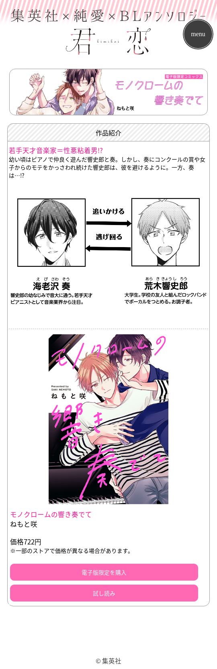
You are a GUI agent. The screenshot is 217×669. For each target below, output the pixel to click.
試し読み (104, 593)
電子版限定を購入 (104, 572)
